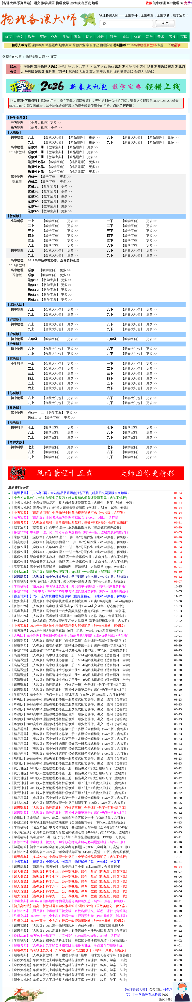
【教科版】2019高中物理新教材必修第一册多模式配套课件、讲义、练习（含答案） (70, 758)
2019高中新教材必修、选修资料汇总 (53, 260)
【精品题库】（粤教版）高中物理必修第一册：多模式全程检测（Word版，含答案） (70, 729)
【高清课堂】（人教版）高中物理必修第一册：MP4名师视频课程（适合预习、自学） (71, 655)
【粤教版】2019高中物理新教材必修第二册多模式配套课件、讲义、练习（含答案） (70, 704)
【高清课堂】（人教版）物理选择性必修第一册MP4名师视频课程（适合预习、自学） (71, 670)
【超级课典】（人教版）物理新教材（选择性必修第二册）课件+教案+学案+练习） (69, 689)
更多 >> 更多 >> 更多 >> (72, 432)
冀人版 (94, 72)
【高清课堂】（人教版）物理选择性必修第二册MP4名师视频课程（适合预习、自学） (71, 675)
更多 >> (55, 122)
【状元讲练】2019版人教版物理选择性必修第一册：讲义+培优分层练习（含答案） (69, 783)
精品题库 (51, 45)
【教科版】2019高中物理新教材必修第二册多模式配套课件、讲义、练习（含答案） (70, 763)
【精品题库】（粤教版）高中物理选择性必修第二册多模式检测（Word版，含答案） (70, 748)
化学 (66, 3)
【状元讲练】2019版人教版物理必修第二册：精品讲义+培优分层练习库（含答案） (69, 773)
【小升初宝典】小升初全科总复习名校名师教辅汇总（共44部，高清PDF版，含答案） (71, 832)
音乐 (149, 37)
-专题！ (147, 45)
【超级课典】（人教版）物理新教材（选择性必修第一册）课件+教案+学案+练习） (69, 645)
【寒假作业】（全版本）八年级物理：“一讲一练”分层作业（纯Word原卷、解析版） (70, 547)
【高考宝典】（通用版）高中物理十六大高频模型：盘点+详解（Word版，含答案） (69, 611)
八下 (82, 67)
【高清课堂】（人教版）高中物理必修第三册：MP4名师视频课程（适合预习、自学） (71, 665)
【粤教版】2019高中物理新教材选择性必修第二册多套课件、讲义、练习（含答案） (70, 719)
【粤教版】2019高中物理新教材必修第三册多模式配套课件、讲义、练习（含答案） (70, 709)
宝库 (183, 37)
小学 (129, 67)
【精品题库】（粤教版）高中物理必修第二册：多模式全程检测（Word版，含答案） (70, 734)
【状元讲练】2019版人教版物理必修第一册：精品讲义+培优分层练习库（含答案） (69, 768)
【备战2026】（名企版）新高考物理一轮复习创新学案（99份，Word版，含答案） (69, 803)
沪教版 (14, 319)
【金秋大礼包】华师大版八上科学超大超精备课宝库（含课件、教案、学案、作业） (70, 965)
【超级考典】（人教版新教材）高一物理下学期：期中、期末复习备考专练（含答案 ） (72, 955)
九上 (89, 67)
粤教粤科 (106, 72)
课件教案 (38, 45)
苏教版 (73, 72)
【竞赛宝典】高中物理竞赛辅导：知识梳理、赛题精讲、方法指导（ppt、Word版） (69, 566)
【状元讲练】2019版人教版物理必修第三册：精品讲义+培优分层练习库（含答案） (69, 778)
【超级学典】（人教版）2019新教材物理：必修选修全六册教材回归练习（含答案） (70, 930)
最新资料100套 (18, 487)
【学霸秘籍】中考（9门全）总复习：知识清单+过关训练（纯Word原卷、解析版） (69, 581)
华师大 (139, 72)
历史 (87, 3)
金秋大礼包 (53, 137)
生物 (73, 3)
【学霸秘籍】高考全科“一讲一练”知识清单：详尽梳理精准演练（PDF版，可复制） (69, 837)
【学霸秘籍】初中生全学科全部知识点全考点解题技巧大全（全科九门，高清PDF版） (71, 847)
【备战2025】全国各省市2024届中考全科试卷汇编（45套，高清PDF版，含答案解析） (71, 852)
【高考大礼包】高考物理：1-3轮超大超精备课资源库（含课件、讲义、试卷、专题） (70, 507)
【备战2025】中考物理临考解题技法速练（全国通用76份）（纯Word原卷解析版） (69, 822)
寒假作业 (92, 45)
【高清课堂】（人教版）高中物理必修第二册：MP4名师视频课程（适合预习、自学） (71, 660)
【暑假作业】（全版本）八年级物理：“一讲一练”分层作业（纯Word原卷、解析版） (70, 537)
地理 (95, 3)
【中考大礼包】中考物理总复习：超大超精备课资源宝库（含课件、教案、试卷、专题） (73, 503)
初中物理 (159, 3)
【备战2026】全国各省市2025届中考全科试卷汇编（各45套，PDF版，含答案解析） (70, 650)
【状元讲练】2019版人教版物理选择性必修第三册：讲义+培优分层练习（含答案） (69, 793)
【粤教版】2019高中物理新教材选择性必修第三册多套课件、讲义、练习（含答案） (70, 724)
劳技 (172, 37)
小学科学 (64, 67)
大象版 (84, 72)
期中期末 (65, 45)
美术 (160, 37)
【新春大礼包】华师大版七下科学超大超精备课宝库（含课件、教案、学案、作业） (70, 975)
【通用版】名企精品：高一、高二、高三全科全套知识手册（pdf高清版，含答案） (69, 817)
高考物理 (17, 127)
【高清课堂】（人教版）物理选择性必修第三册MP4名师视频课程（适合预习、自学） (71, 680)
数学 (44, 3)
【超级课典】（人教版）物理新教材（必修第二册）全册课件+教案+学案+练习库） (69, 640)
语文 (37, 3)
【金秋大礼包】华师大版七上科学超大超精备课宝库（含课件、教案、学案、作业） (70, 960)
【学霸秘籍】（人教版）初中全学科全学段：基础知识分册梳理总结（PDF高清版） (69, 940)
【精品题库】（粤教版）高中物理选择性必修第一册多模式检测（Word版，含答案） (70, 744)
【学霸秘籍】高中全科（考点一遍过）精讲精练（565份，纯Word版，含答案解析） (69, 694)
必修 (104, 67)
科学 (113, 37)
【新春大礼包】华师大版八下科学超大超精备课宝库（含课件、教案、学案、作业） (70, 980)
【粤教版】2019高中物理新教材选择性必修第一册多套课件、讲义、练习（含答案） (70, 714)
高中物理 (172, 3)
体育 (137, 37)
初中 (136, 67)
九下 (97, 67)
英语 (51, 3)
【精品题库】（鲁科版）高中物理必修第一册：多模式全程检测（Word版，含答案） (70, 798)
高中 (143, 67)
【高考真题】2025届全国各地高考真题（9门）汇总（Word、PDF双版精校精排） (68, 630)
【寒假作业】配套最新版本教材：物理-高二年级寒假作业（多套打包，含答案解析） (70, 562)
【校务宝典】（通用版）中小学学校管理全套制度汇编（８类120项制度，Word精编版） (73, 601)
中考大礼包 (39, 122)
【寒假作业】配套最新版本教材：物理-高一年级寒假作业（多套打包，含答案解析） (70, 557)
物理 (59, 3)
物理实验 (106, 45)
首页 (8, 37)
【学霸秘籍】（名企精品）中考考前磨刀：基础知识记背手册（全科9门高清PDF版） (70, 827)
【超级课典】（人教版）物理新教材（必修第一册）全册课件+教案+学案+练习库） (69, 685)
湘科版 (118, 72)
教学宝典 (55, 147)
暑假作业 (79, 45)
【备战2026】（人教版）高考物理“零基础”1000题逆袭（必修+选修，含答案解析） (69, 616)
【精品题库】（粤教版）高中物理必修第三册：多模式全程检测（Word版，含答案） (70, 739)
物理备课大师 (35, 57)
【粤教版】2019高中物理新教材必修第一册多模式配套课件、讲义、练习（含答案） (70, 699)
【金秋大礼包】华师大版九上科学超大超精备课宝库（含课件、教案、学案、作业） (70, 970)
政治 (80, 3)
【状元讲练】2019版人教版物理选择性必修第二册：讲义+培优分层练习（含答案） (69, 788)
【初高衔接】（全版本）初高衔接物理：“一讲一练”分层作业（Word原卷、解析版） (70, 542)
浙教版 (149, 72)
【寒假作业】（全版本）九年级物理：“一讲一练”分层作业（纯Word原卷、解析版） (70, 552)
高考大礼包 (39, 127)
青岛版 (128, 72)
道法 (126, 37)
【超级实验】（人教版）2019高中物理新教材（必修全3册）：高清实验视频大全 (67, 925)
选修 (111, 67)
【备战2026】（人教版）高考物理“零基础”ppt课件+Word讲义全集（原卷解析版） (68, 606)
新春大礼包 (132, 137)
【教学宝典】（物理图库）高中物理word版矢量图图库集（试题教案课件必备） (67, 527)
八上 (75, 67)
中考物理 (17, 122)
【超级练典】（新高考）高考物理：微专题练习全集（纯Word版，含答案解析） (67, 866)
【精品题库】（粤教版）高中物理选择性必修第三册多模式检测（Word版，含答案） (70, 753)
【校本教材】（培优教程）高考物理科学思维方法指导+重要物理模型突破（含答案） (71, 621)
